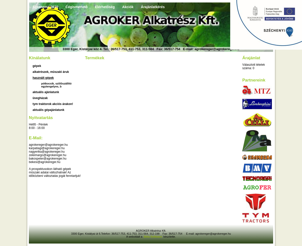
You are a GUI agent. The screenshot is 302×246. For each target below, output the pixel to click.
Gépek (37, 66)
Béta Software (153, 236)
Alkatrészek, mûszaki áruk (51, 72)
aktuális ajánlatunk (46, 92)
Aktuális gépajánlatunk (48, 110)
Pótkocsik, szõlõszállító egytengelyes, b (56, 85)
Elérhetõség (105, 7)
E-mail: (36, 138)
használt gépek (43, 78)
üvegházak (40, 98)
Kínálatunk (39, 58)
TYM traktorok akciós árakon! (53, 104)
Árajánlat (251, 58)
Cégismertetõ (77, 7)
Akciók (127, 7)
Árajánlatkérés (153, 7)
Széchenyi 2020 (45, 7)
